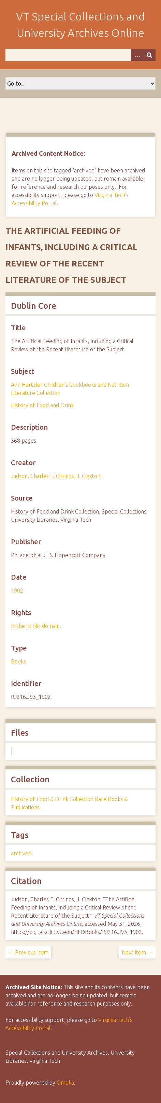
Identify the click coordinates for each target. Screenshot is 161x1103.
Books (18, 661)
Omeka (65, 1082)
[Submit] (149, 55)
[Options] (137, 55)
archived (21, 853)
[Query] (80, 55)
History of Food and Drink (42, 405)
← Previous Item (28, 952)
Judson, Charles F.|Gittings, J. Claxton (55, 476)
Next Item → (137, 952)
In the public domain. (36, 626)
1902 (17, 590)
